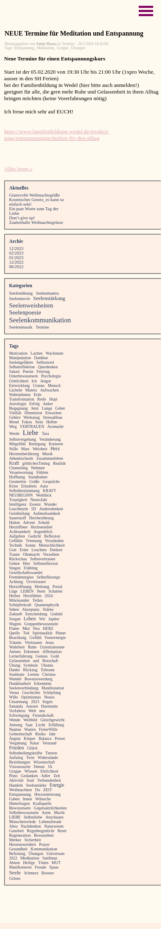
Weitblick (44, 495)
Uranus (39, 385)
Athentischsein (21, 458)
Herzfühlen (32, 595)
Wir (42, 619)
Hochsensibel (41, 527)
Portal (57, 586)
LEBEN (27, 591)
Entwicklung (19, 385)
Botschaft (50, 660)
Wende (14, 720)
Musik (47, 453)
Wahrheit (17, 647)
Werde (14, 433)
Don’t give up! (22, 218)
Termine (42, 327)
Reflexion (52, 536)
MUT (56, 862)
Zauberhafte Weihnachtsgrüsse (36, 222)
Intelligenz (17, 504)
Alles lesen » (18, 169)
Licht (40, 724)
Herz (55, 448)
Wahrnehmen (20, 394)
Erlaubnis (29, 486)
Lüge (13, 591)
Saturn (14, 371)
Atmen (15, 651)
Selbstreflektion (22, 367)
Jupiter (53, 619)
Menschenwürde (22, 821)
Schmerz (31, 873)
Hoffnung (17, 477)
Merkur (15, 840)
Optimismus (31, 697)
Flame (14, 628)
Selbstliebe (33, 817)
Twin (30, 757)
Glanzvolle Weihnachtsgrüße (34, 195)
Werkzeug (32, 417)
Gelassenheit (19, 660)
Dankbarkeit (20, 683)
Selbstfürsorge (48, 577)
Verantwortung (21, 472)
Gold (55, 656)
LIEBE (15, 817)
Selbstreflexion (45, 563)
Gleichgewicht (52, 720)
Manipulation (20, 357)
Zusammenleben (49, 458)
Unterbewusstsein (23, 376)
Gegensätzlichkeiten (50, 808)
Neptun (15, 729)
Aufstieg (16, 757)
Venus (14, 692)
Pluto (13, 775)
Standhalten (37, 477)
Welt (32, 710)
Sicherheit (32, 840)
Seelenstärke (36, 785)
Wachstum (55, 353)
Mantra (31, 390)
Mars (25, 448)
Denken (56, 549)
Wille (13, 697)
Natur (34, 743)
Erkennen (31, 651)
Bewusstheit (44, 835)
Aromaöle (55, 426)
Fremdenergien (21, 577)
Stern (41, 591)
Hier (26, 563)
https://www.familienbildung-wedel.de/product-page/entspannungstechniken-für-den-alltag (56, 134)
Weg (13, 426)
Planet (60, 633)
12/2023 (16, 248)
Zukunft (15, 614)
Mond (14, 422)
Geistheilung (19, 513)
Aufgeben (17, 536)
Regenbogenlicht (40, 830)
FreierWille (48, 729)
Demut (39, 766)
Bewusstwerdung (38, 679)
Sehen (14, 609)
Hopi (53, 399)
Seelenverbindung (23, 688)
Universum (55, 853)
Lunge (47, 408)
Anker (48, 403)
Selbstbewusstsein (24, 812)
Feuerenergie (55, 637)
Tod (26, 633)
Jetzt (34, 408)
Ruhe (32, 647)
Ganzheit (16, 830)
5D (33, 509)
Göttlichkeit (18, 381)
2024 (49, 595)
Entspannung (24, 48)
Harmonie (49, 706)
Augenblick (42, 531)
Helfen (51, 422)
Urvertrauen (35, 581)
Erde (38, 394)
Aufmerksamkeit (46, 513)
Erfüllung (56, 725)
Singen (15, 568)
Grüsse (14, 878)
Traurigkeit (18, 499)
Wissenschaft (44, 762)
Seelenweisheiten (31, 305)
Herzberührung (41, 518)
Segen (47, 701)
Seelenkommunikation (40, 320)
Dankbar (41, 357)
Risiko (40, 734)
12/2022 (16, 262)
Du (37, 789)
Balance (45, 738)
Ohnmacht (31, 554)
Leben (30, 619)
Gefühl (36, 637)
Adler (45, 775)
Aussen (32, 706)
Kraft (14, 463)
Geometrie (17, 481)
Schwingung (19, 715)
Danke (14, 669)
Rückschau (18, 559)
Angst (45, 380)
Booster (47, 873)
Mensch (54, 385)
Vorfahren (17, 710)
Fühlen (42, 472)
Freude (40, 867)
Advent (29, 522)
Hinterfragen (19, 803)
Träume (15, 642)
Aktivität (16, 780)
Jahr (52, 734)
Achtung (16, 581)
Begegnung (18, 408)
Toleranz (47, 669)
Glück (32, 748)
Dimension (33, 412)
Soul (30, 780)
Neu (36, 628)
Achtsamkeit (20, 531)
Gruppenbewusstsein (41, 624)
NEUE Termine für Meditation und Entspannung (74, 33)
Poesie (28, 371)
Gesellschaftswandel (26, 572)
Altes (13, 826)
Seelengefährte (21, 362)
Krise (13, 486)
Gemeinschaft (20, 734)
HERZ (48, 628)
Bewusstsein (20, 808)
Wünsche (43, 799)
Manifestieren (20, 867)
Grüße (34, 481)
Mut (26, 628)
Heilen (14, 595)
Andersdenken (51, 509)
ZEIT (47, 789)
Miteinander (19, 600)
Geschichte (31, 692)
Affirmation (52, 651)
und (36, 660)
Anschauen (54, 817)
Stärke (48, 609)
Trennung (34, 540)
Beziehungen (19, 762)
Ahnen (14, 862)
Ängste (15, 738)
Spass (54, 867)
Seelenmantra (47, 293)
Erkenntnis (43, 683)
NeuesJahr (38, 499)
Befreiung (17, 853)
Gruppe (62, 48)
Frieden (16, 748)
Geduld (56, 614)
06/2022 (16, 266)
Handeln (16, 785)
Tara (45, 433)
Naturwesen (54, 826)
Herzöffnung (20, 586)
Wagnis (15, 624)
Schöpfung (52, 692)
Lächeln (15, 390)
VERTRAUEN (32, 426)
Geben (14, 563)
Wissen (30, 771)
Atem (46, 812)
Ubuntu (47, 665)
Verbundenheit (49, 780)
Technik (15, 545)
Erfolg (34, 403)
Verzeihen (51, 554)
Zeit (56, 775)
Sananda (16, 706)
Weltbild (31, 720)
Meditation (45, 48)
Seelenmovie (19, 298)
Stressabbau (52, 417)
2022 (13, 858)
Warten (30, 729)
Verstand (49, 743)
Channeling (18, 468)
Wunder (50, 504)
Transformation (21, 399)
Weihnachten (20, 789)
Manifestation (53, 688)
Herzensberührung (24, 453)
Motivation (18, 353)
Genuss (41, 656)
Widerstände (48, 757)
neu (42, 710)
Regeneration (20, 835)
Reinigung (37, 444)
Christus (49, 674)
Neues (49, 697)
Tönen (43, 862)
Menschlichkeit (52, 545)
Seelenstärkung (49, 298)
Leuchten (39, 549)
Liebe (30, 433)
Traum (14, 554)
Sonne (30, 545)
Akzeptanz (31, 609)
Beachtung (17, 637)
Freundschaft (43, 715)
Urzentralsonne (52, 647)
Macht (59, 812)
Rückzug (30, 669)
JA (50, 766)
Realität (59, 463)
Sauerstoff (17, 518)
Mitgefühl (17, 444)
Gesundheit (18, 849)
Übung (14, 665)
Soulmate (16, 674)
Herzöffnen (18, 527)
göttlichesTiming (36, 463)
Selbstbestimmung (24, 490)
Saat (29, 725)
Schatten (55, 591)
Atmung (15, 725)
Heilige (29, 862)
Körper (29, 738)
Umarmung (18, 701)
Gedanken (29, 775)
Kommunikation (44, 849)
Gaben (14, 799)
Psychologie (51, 376)
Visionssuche (20, 766)
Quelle (14, 633)
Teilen (38, 600)
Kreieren (56, 444)
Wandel (15, 679)
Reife (41, 399)
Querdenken (48, 367)
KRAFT (49, 490)
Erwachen (53, 412)
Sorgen (15, 619)
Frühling (31, 568)
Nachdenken (31, 826)
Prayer (44, 844)
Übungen (78, 48)
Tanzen (51, 753)
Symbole (31, 665)
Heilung (42, 586)
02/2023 (16, 253)
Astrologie (17, 403)
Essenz (35, 504)
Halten (14, 522)
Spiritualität (42, 633)
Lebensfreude (50, 821)
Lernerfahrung (21, 656)
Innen (27, 799)
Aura (44, 486)
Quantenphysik (47, 605)
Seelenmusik (21, 326)
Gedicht (34, 536)
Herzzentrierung (47, 794)
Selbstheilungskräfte (25, 753)
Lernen (33, 674)
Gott (13, 549)
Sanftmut (50, 858)
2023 (35, 701)
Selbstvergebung (22, 439)
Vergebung (17, 743)
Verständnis (54, 540)
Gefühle (16, 540)
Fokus (27, 422)
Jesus (49, 642)
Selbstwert (45, 362)
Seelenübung (21, 292)
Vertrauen (33, 642)
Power (60, 738)
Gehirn (14, 417)
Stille (13, 448)
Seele (15, 872)
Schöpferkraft (20, 605)
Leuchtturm (18, 509)
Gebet (60, 408)
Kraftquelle (42, 803)
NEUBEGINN (21, 495)
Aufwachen (49, 390)
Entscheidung (36, 614)
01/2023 (16, 257)
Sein (39, 422)
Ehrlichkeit (49, 771)
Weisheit (40, 448)
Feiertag (43, 371)
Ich (34, 381)
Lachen (37, 353)
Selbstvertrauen (42, 559)
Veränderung (50, 439)
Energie (57, 785)
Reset (61, 830)
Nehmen (38, 468)
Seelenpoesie (25, 312)
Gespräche (51, 481)
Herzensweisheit (22, 844)
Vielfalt (15, 412)
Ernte (23, 549)
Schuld (43, 522)
